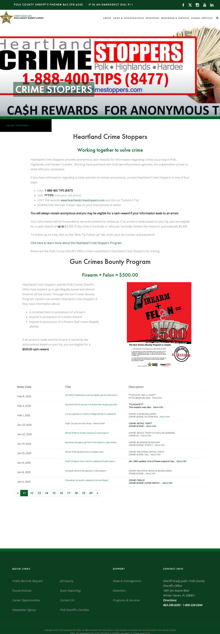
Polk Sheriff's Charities (74, 610)
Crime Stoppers (17, 125)
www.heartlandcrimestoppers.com (82, 200)
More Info (157, 397)
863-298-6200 (73, 4)
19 (83, 493)
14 (46, 493)
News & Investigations (128, 18)
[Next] (97, 493)
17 (68, 493)
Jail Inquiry (66, 581)
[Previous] (17, 493)
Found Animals (21, 591)
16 (61, 493)
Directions (169, 600)
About (107, 18)
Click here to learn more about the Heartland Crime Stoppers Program (76, 243)
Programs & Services (175, 18)
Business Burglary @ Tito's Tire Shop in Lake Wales (90, 442)
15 (53, 493)
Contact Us (67, 600)
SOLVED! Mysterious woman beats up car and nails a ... (92, 395)
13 (38, 493)
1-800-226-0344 (192, 605)
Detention (152, 18)
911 (130, 4)
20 (90, 493)
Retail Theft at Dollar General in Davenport (86, 433)
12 (31, 493)
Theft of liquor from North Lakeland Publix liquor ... (91, 461)
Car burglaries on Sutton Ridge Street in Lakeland (90, 414)
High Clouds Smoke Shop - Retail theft (84, 423)
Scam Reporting (70, 591)
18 (75, 493)
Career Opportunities (26, 600)
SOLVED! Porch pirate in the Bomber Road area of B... (91, 404)
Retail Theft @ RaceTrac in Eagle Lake (84, 451)
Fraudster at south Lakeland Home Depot (86, 480)
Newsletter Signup (24, 610)
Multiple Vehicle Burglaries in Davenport (85, 470)
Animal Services (202, 18)
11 (25, 493)
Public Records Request (27, 581)
